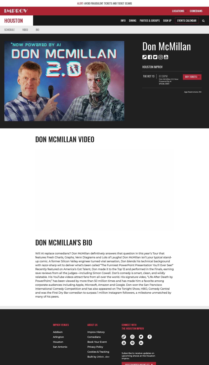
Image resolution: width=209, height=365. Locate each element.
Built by (98, 357)
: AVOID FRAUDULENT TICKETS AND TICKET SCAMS (104, 3)
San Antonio (60, 347)
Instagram (132, 337)
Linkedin (141, 343)
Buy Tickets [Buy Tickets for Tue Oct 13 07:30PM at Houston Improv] (191, 76)
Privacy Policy (95, 347)
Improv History (96, 332)
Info (123, 20)
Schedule (9, 30)
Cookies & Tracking (98, 352)
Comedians (196, 11)
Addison (58, 332)
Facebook (149, 337)
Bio (37, 30)
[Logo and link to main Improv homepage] (16, 11)
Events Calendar (186, 20)
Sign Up (167, 20)
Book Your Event (97, 342)
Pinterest (132, 343)
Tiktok (124, 337)
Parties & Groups (150, 20)
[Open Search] (203, 20)
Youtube (124, 343)
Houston (13, 20)
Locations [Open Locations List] (179, 11)
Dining (132, 20)
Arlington (58, 337)
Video (25, 30)
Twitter (141, 337)
